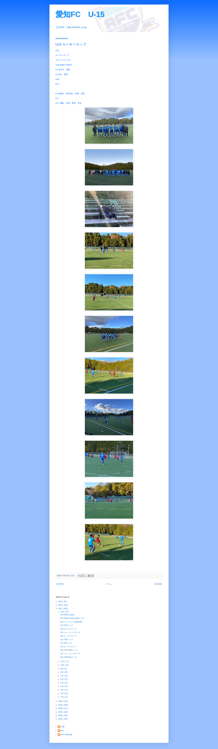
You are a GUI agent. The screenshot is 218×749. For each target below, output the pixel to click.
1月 (62, 697)
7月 (62, 676)
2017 (60, 712)
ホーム (109, 584)
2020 (60, 701)
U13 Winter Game (67, 615)
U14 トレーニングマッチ (70, 654)
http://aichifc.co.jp (77, 27)
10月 (62, 665)
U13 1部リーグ (66, 643)
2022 (60, 605)
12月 (62, 612)
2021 (60, 609)
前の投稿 (158, 584)
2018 (60, 708)
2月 (62, 693)
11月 (62, 662)
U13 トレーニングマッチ (70, 632)
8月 (62, 672)
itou (62, 731)
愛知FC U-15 (79, 14)
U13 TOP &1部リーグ (68, 650)
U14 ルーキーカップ (68, 629)
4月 (62, 686)
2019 (60, 705)
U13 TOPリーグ (66, 625)
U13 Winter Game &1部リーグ (72, 618)
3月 (62, 690)
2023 (60, 601)
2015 (60, 719)
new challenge (66, 734)
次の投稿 (59, 584)
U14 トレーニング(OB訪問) (71, 622)
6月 (62, 679)
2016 (60, 715)
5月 (62, 683)
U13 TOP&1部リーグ (68, 657)
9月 (62, 669)
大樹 (62, 727)
